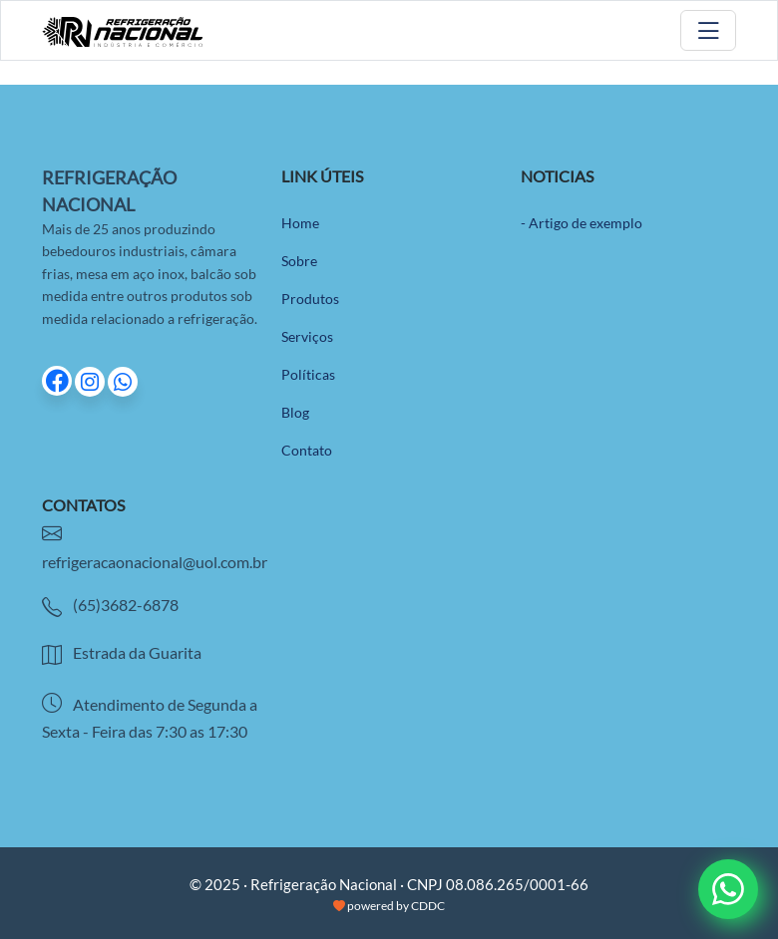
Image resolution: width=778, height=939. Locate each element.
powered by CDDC (389, 905)
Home (300, 222)
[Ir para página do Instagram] (91, 382)
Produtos (310, 298)
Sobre (299, 260)
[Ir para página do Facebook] (58, 382)
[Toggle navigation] (708, 30)
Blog (295, 412)
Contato (306, 450)
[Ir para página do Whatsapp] (123, 382)
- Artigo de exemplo (581, 222)
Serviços (307, 336)
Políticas (308, 374)
